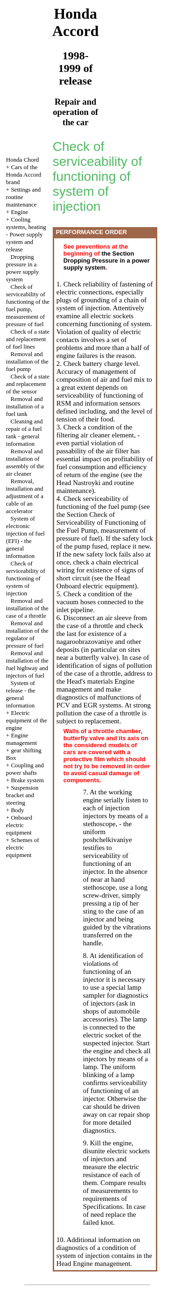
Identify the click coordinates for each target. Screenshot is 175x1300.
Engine (19, 211)
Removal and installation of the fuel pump (27, 361)
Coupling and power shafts (25, 769)
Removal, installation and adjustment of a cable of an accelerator (24, 496)
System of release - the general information (20, 694)
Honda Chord (22, 159)
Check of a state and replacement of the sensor (27, 384)
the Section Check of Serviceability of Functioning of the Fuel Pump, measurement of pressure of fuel (101, 526)
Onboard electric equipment (19, 825)
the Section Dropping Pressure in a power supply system (106, 260)
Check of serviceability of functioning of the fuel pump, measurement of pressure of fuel (27, 305)
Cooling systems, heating (26, 223)
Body (17, 810)
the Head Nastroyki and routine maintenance (99, 482)
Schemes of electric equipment (22, 847)
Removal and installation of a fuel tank (25, 406)
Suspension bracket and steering (22, 795)
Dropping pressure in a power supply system (22, 268)
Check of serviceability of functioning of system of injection (25, 578)
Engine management (21, 739)
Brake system (27, 780)
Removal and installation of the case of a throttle (27, 608)
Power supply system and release (24, 242)
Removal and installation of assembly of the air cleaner (25, 462)
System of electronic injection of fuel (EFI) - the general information (25, 537)
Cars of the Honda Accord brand (23, 175)
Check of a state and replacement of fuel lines (27, 339)
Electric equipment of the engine (26, 720)
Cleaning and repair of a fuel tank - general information (24, 432)
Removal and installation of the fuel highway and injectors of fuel (27, 664)
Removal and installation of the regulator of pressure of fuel (27, 634)
